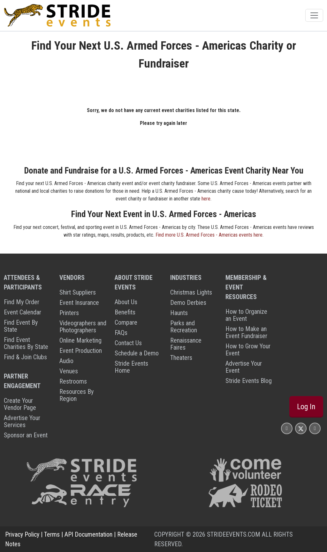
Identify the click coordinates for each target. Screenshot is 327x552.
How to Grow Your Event (247, 349)
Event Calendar (22, 312)
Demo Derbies (188, 302)
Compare (126, 322)
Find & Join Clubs (25, 357)
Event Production (80, 350)
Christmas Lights (191, 292)
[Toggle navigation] (314, 15)
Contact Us (128, 343)
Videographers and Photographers (82, 326)
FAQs (121, 333)
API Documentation (88, 534)
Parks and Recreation (183, 326)
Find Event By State (21, 326)
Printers (69, 313)
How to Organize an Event (246, 315)
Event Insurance (79, 302)
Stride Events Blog (248, 381)
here (206, 199)
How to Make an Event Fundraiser (246, 332)
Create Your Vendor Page (20, 404)
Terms (52, 534)
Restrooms (73, 381)
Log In (306, 406)
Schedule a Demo (137, 353)
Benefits (125, 312)
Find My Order (21, 302)
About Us (126, 302)
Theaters (181, 357)
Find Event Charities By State (26, 343)
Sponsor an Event (26, 435)
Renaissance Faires (186, 344)
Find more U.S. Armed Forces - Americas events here (209, 235)
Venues (68, 371)
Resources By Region (76, 395)
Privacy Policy (22, 534)
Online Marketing (80, 340)
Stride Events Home (131, 367)
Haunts (179, 313)
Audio (66, 361)
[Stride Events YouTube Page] (315, 428)
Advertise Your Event (243, 367)
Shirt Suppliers (77, 292)
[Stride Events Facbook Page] (287, 428)
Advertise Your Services (22, 421)
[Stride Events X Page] (300, 428)
